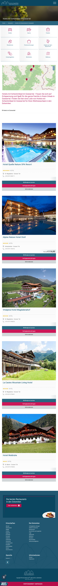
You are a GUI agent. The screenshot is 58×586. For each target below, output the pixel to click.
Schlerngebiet (9, 546)
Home (3, 23)
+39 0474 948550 (10, 321)
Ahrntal (7, 526)
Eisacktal (8, 534)
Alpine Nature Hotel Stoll (14, 237)
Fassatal (8, 536)
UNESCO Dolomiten (33, 527)
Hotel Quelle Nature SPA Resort (17, 164)
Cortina (7, 531)
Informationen (29, 189)
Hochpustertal (9, 543)
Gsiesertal (10, 23)
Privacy (30, 557)
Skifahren (31, 536)
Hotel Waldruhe (10, 455)
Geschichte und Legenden (35, 531)
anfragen (21, 584)
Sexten (7, 548)
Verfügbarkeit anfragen (29, 185)
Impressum (31, 559)
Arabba (7, 529)
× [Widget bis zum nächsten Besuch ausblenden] (5, 575)
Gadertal (8, 538)
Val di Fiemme (9, 549)
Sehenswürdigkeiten (34, 541)
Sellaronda (31, 534)
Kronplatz (8, 544)
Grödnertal (8, 539)
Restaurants (32, 529)
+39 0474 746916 (10, 248)
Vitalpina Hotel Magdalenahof (16, 310)
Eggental (8, 532)
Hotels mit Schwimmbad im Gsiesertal (24, 23)
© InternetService (25, 577)
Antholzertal (9, 527)
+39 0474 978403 (10, 467)
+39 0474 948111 (10, 176)
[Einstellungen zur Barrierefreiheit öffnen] (4, 577)
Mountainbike (32, 539)
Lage (30, 532)
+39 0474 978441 (10, 394)
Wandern (31, 538)
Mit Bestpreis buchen (29, 182)
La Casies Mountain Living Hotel (17, 382)
